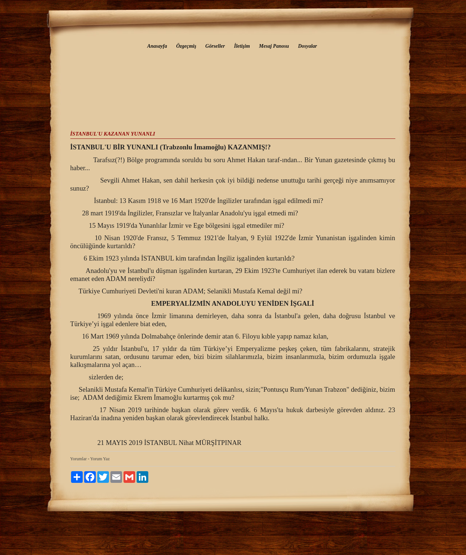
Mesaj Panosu (274, 46)
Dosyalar (307, 46)
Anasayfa (157, 46)
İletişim (242, 46)
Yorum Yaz (100, 458)
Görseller (215, 46)
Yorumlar (78, 458)
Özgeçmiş (186, 46)
